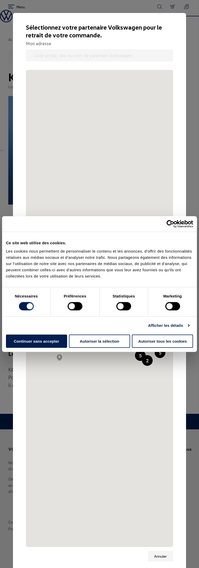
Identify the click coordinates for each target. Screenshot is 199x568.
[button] (160, 353)
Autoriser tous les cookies (162, 341)
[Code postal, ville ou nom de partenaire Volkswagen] (99, 55)
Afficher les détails (165, 325)
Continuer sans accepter (36, 341)
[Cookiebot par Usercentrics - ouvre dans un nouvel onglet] (170, 224)
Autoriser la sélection (99, 341)
